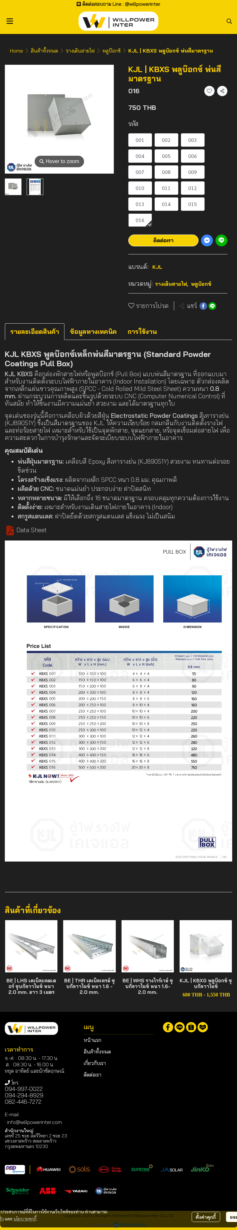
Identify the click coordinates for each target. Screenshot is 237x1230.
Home (16, 50)
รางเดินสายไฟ (80, 50)
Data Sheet (31, 530)
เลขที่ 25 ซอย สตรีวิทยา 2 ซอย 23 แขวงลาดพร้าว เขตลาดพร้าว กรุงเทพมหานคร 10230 (36, 1141)
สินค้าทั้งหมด (44, 50)
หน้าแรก (92, 1040)
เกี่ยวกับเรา (95, 1063)
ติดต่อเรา (163, 240)
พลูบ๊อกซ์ (111, 50)
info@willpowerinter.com (34, 1122)
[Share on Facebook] (203, 306)
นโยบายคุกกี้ (25, 1217)
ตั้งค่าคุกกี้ (206, 1216)
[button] (229, 21)
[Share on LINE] (212, 306)
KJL (157, 267)
